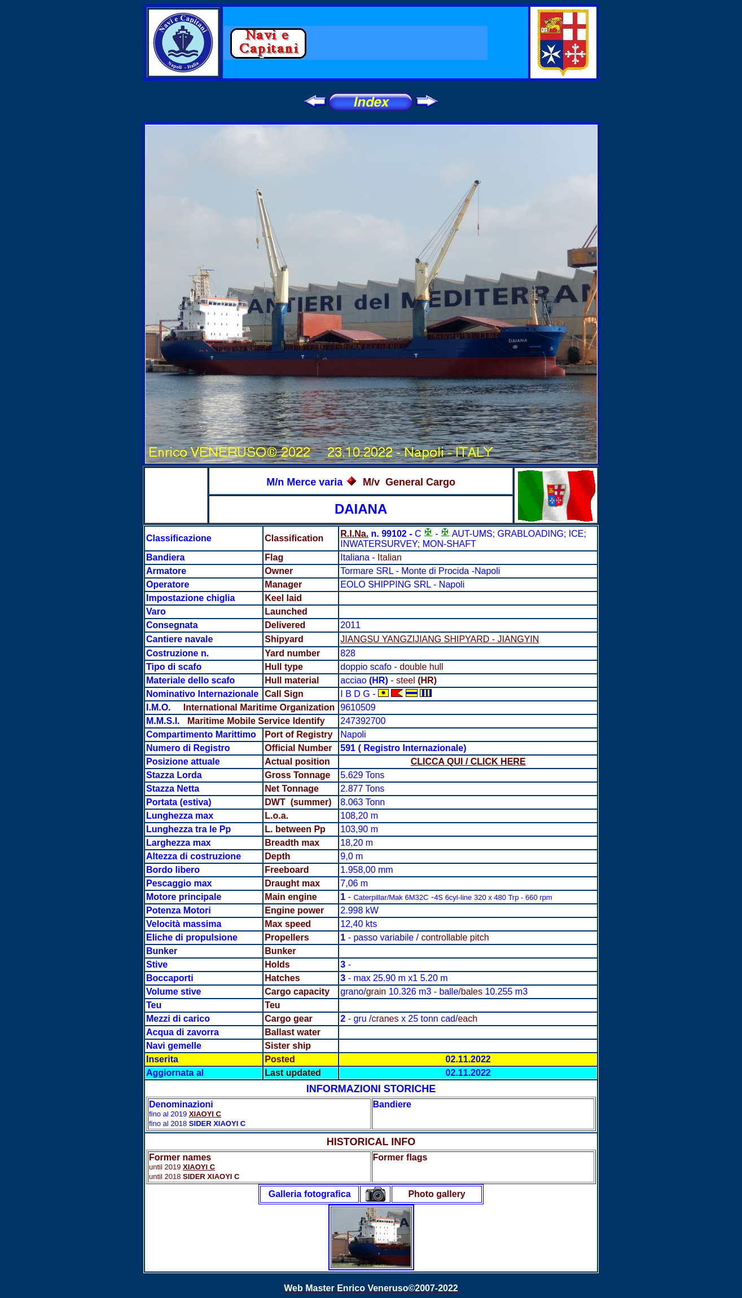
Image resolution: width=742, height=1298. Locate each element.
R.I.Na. (354, 533)
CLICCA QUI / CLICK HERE (468, 761)
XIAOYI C (205, 1114)
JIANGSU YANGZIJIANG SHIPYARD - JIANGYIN (439, 639)
